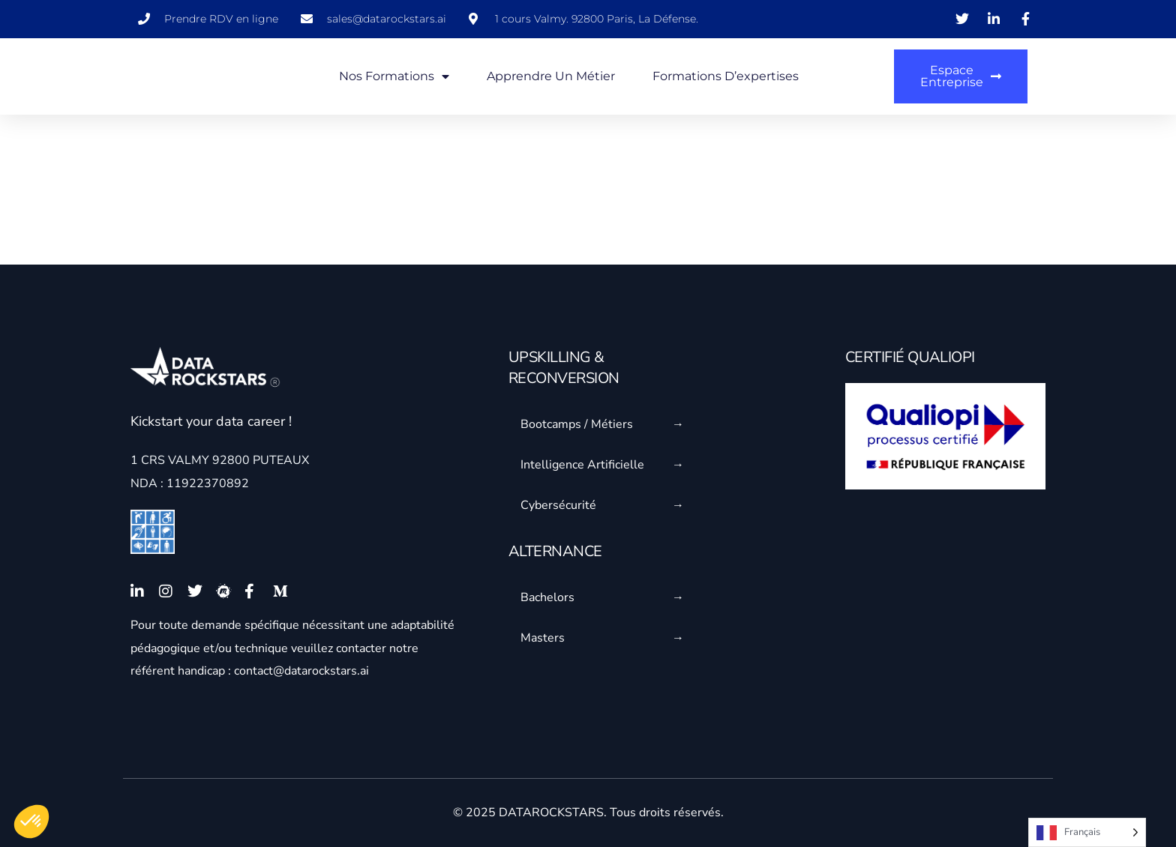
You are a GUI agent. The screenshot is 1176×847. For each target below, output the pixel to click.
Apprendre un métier (551, 76)
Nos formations (394, 76)
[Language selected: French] (1087, 832)
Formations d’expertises (725, 76)
